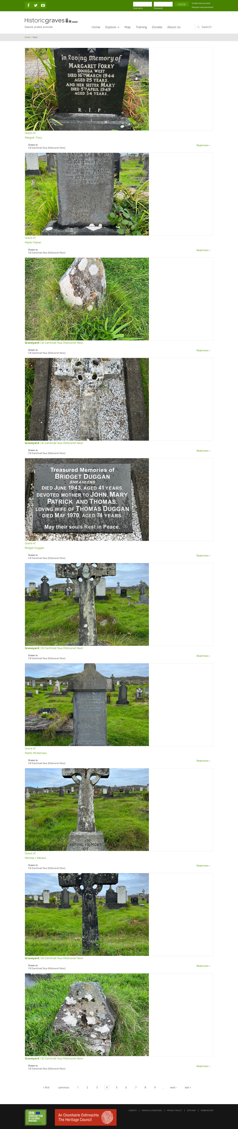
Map (127, 27)
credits (133, 1110)
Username (138, 8)
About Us (173, 27)
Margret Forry (119, 135)
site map (191, 1110)
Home (96, 27)
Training (141, 27)
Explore (110, 27)
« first (46, 1087)
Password (159, 8)
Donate (157, 27)
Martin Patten (119, 240)
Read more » (203, 145)
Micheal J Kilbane (119, 855)
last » (188, 1087)
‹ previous (63, 1087)
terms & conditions (151, 1110)
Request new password (202, 7)
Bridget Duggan (119, 545)
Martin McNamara (119, 750)
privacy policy (174, 1110)
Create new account (201, 3)
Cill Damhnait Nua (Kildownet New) (61, 342)
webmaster (207, 1110)
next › (173, 1087)
